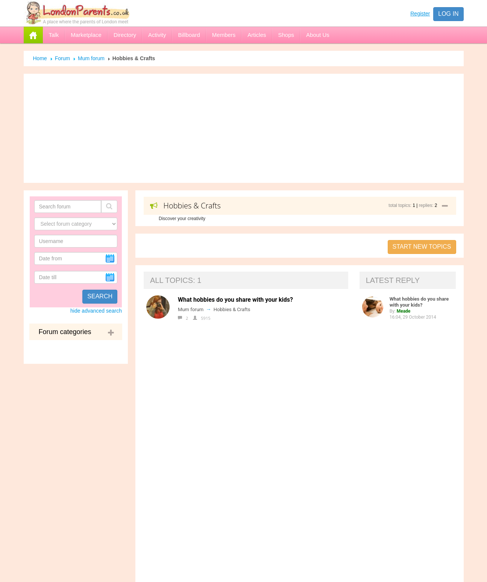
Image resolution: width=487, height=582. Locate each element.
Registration (200, 442)
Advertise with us (207, 411)
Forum (62, 58)
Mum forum (91, 58)
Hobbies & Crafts (232, 309)
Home (40, 58)
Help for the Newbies (212, 426)
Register (420, 14)
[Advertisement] (244, 128)
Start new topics (422, 246)
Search (99, 296)
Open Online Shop (208, 458)
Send (337, 574)
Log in (448, 14)
